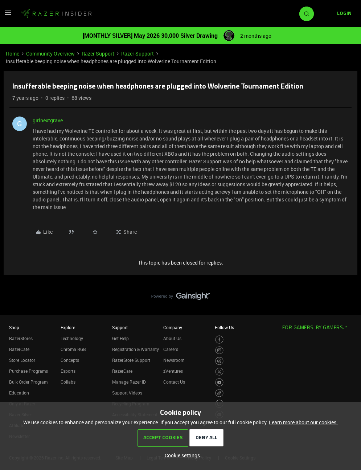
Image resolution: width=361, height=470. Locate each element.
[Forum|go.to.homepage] (56, 14)
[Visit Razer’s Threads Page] (219, 360)
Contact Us (174, 382)
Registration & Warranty (135, 349)
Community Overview (50, 53)
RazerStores (21, 338)
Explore (68, 327)
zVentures (173, 371)
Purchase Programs (28, 371)
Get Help (120, 338)
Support (120, 327)
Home (12, 53)
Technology (72, 338)
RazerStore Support (131, 360)
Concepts (70, 360)
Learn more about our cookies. (303, 422)
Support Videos (127, 393)
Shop (14, 327)
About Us (172, 338)
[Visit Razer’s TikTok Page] (219, 393)
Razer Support (98, 53)
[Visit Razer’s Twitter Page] (219, 371)
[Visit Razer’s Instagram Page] (219, 350)
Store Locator (22, 360)
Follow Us (224, 327)
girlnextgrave (48, 120)
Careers (170, 349)
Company (172, 327)
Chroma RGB (73, 349)
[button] (8, 15)
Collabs (68, 382)
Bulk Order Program (28, 382)
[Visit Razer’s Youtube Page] (219, 382)
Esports (68, 371)
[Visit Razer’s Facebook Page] (219, 339)
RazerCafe (19, 349)
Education (19, 393)
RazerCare (122, 371)
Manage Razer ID (129, 382)
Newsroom (173, 360)
